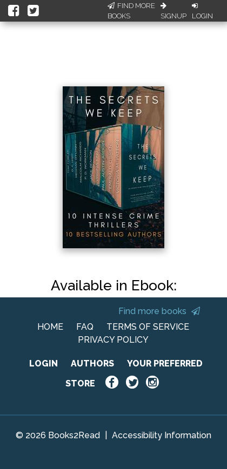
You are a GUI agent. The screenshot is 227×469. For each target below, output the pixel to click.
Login (202, 11)
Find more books (159, 311)
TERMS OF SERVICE (147, 327)
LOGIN (43, 363)
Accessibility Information (161, 435)
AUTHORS (92, 363)
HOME (50, 327)
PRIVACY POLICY (113, 340)
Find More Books (131, 11)
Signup (173, 11)
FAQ (85, 327)
